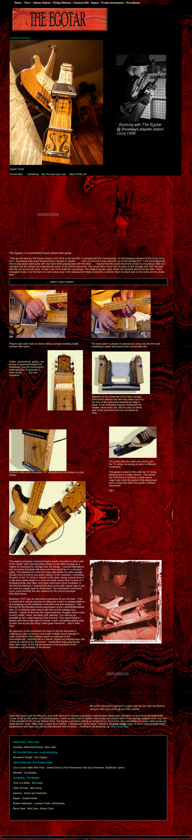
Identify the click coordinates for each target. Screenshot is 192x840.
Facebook (24, 38)
